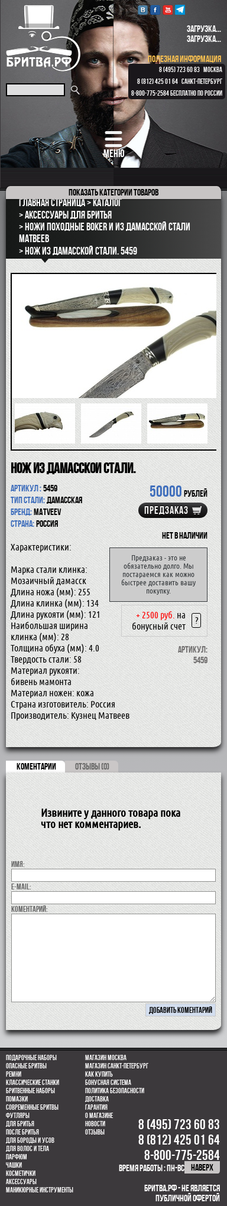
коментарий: (29, 909)
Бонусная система (108, 1082)
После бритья (22, 1132)
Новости (95, 1124)
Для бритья (20, 1124)
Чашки (14, 1165)
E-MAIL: (21, 886)
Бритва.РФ (43, 38)
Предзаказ (166, 510)
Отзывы (95, 1132)
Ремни (13, 1074)
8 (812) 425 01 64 (157, 81)
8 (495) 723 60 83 (179, 70)
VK (143, 10)
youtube (168, 10)
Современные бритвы (32, 1107)
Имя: (18, 864)
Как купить (99, 1074)
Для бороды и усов (30, 1140)
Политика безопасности (114, 1091)
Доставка (97, 1099)
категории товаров (113, 192)
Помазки (17, 1099)
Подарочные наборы (31, 1058)
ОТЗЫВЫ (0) (92, 766)
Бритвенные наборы (30, 1091)
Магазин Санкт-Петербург (116, 1066)
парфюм (16, 1157)
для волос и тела (27, 1149)
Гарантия (96, 1107)
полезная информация (184, 59)
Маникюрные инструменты (39, 1190)
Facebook (155, 10)
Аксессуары (21, 1182)
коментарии (36, 766)
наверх (202, 1167)
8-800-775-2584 (150, 93)
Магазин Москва (106, 1058)
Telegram (180, 10)
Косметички (20, 1173)
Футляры (18, 1116)
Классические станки (32, 1082)
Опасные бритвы (26, 1066)
